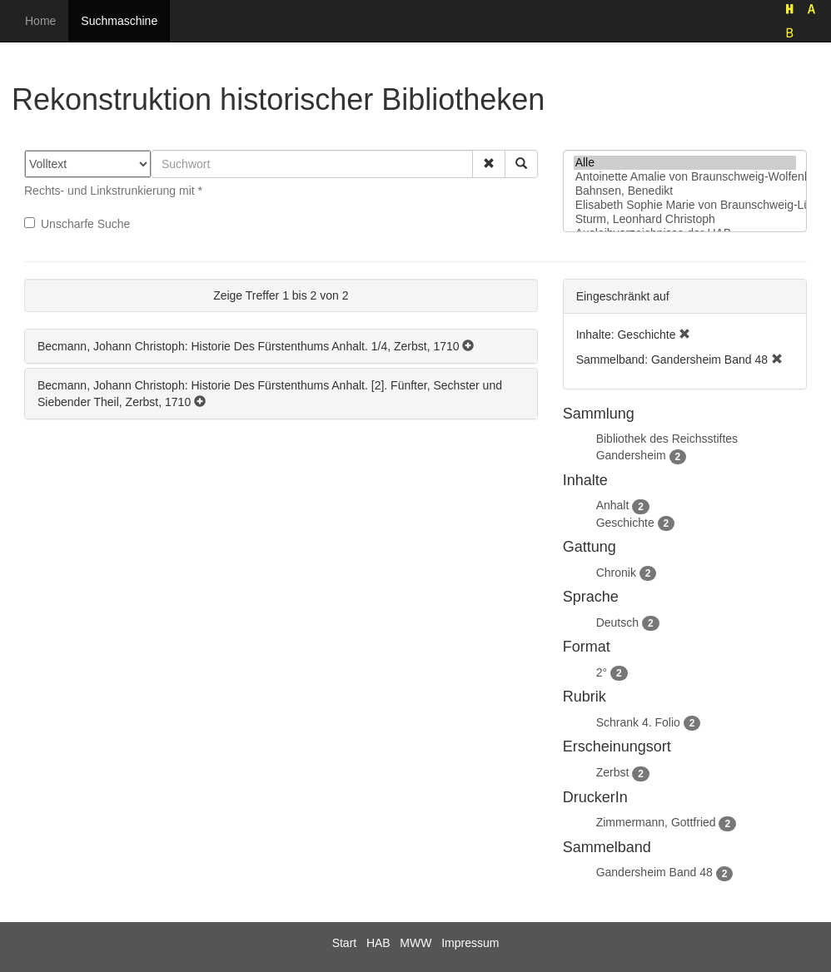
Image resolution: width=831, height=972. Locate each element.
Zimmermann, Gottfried (656, 822)
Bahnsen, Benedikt (685, 191)
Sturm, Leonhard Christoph (685, 219)
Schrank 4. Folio (638, 722)
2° (601, 672)
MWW (415, 943)
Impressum (470, 943)
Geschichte (625, 522)
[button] (488, 164)
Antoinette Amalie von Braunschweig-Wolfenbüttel (685, 177)
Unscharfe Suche (77, 224)
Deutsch (617, 622)
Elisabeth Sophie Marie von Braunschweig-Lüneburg (685, 205)
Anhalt (612, 505)
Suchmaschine (119, 20)
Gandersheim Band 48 (654, 872)
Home (40, 20)
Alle (685, 163)
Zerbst (612, 772)
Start (344, 943)
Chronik (616, 572)
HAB (378, 943)
